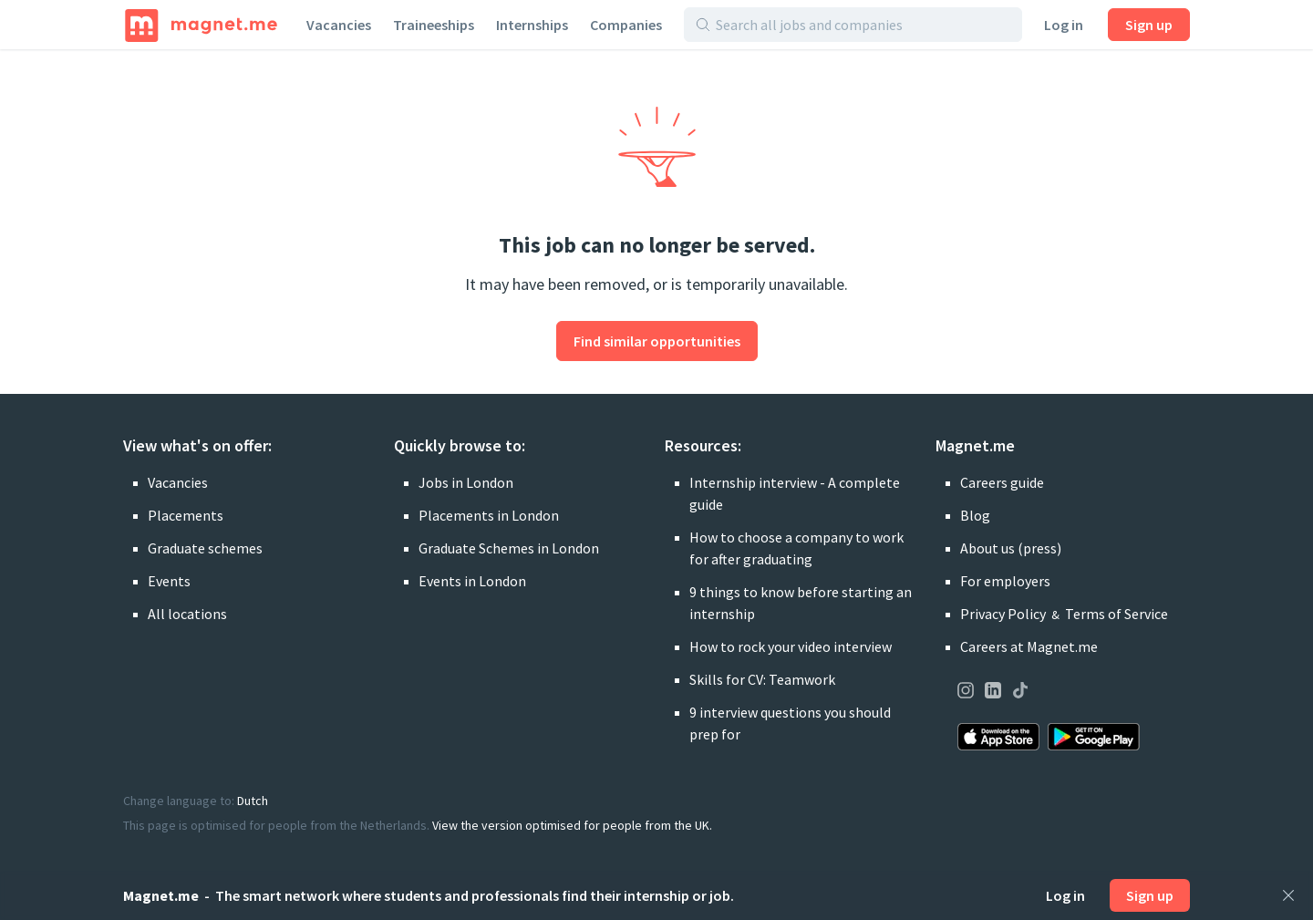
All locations (187, 614)
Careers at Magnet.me (1029, 646)
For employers (1005, 581)
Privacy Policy (1003, 614)
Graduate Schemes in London (509, 548)
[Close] (1288, 895)
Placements (185, 515)
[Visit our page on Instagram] (965, 693)
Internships (532, 25)
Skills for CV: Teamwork (762, 679)
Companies (626, 25)
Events (169, 581)
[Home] (201, 24)
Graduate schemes (205, 548)
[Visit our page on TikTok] (1020, 693)
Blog (975, 515)
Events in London (472, 581)
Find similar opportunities (657, 341)
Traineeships (433, 25)
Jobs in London (466, 482)
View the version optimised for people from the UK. (572, 825)
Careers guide (1002, 482)
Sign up (1149, 25)
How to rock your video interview (790, 646)
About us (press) (1010, 548)
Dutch (252, 800)
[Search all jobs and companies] (863, 25)
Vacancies (338, 25)
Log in (1063, 25)
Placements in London (489, 515)
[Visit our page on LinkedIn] (993, 693)
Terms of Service (1116, 614)
